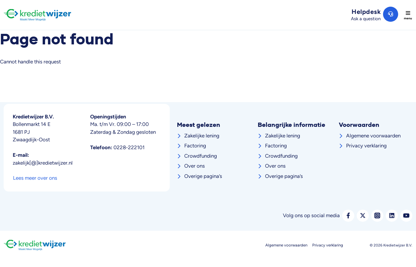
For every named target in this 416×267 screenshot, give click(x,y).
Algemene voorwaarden (373, 136)
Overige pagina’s (203, 176)
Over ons (194, 166)
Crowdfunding (200, 156)
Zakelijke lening (201, 136)
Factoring (195, 146)
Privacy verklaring (366, 146)
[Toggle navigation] (407, 15)
